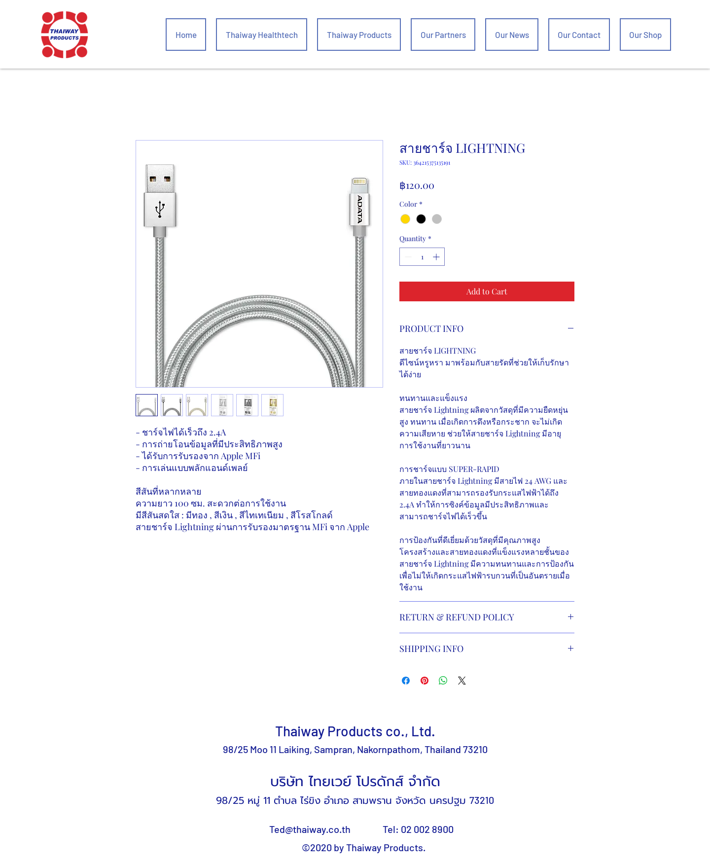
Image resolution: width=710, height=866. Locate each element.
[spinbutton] (422, 256)
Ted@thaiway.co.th (310, 829)
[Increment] (437, 256)
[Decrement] (407, 256)
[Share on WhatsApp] (443, 680)
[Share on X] (462, 680)
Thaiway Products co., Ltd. (355, 730)
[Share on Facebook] (406, 680)
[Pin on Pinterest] (424, 680)
